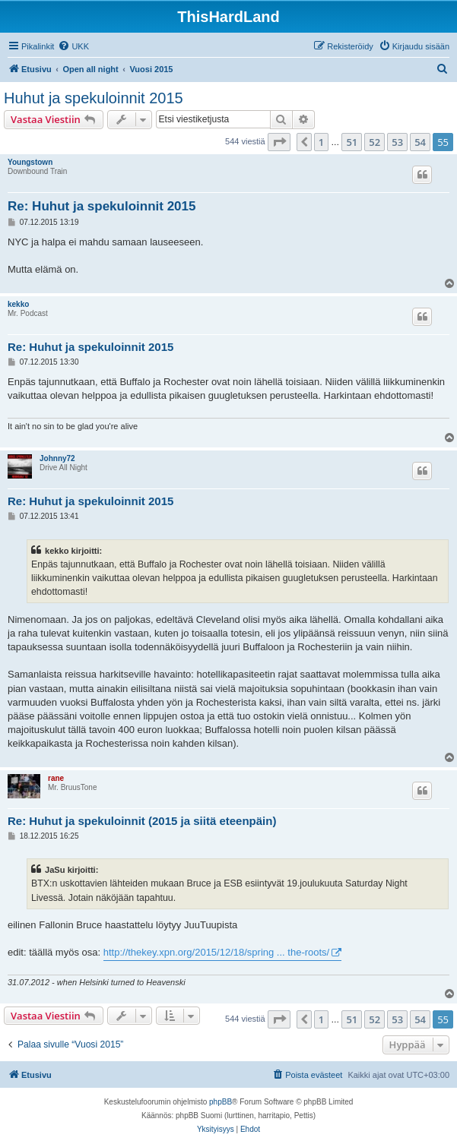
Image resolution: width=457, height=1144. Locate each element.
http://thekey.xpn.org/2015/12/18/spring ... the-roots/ (216, 952)
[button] (279, 142)
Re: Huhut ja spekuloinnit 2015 (102, 206)
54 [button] (420, 142)
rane (56, 778)
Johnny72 (57, 458)
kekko (18, 304)
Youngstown (30, 162)
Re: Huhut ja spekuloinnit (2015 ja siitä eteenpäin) (142, 820)
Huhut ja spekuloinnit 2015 (93, 98)
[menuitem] (73, 46)
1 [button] (321, 142)
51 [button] (351, 142)
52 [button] (374, 142)
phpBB (220, 1102)
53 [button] (397, 142)
